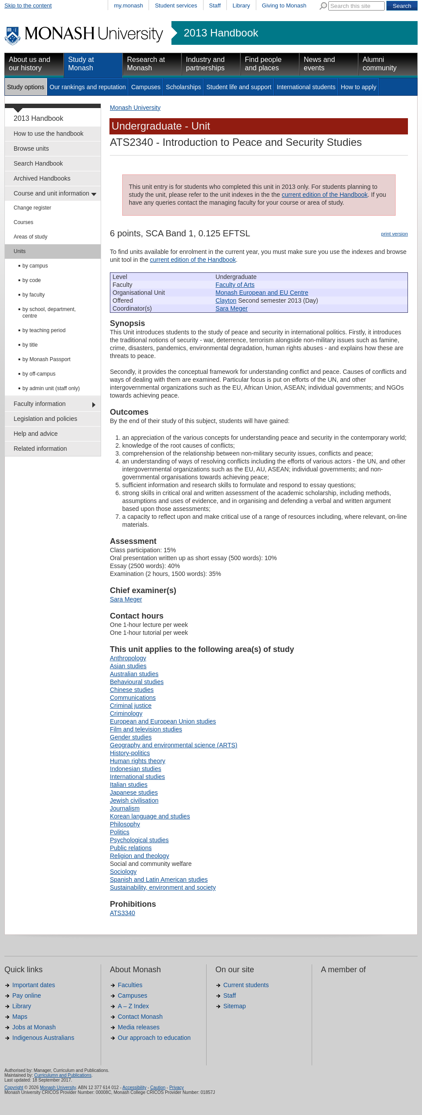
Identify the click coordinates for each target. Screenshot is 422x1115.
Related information (40, 448)
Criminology (126, 713)
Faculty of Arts (235, 284)
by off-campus (38, 374)
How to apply (358, 87)
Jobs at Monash (34, 1027)
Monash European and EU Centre (261, 292)
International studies (137, 776)
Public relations (131, 847)
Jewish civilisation (134, 800)
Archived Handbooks (42, 178)
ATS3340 (122, 912)
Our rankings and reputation (88, 87)
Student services (176, 5)
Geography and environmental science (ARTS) (173, 745)
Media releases (139, 1027)
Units (19, 251)
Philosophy (125, 824)
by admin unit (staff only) (51, 388)
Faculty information (39, 403)
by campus (35, 266)
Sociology (123, 871)
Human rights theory (137, 760)
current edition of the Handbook (324, 194)
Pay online (26, 995)
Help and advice (36, 433)
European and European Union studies (163, 721)
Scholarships (183, 87)
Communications (133, 697)
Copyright (13, 1087)
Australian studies (134, 673)
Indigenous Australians (43, 1037)
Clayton (225, 300)
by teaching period (43, 330)
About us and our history (29, 64)
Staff (215, 5)
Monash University (135, 107)
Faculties (130, 984)
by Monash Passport (46, 359)
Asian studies (128, 666)
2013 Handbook (221, 33)
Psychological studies (139, 839)
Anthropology (128, 658)
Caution (157, 1087)
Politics (119, 832)
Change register (32, 208)
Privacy (176, 1087)
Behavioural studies (137, 681)
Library (241, 5)
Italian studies (129, 784)
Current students (246, 984)
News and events (319, 64)
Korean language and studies (150, 816)
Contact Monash (140, 1016)
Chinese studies (132, 689)
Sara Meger (231, 308)
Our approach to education (154, 1037)
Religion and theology (139, 855)
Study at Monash (81, 64)
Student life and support (238, 87)
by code (31, 280)
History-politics (130, 753)
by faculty (33, 295)
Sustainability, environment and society (163, 887)
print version (394, 233)
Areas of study (30, 237)
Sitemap (234, 1006)
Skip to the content (28, 5)
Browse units (31, 148)
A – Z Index (133, 1006)
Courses (23, 222)
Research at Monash (146, 64)
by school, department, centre (49, 312)
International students (305, 87)
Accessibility (134, 1087)
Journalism (125, 808)
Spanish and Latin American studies (159, 879)
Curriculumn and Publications (62, 1075)
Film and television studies (146, 729)
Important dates (33, 984)
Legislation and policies (45, 418)
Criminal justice (131, 705)
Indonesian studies (135, 768)
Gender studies (131, 737)
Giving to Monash (284, 5)
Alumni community (380, 64)
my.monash (128, 5)
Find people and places (263, 64)
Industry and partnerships (205, 64)
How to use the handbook (49, 133)
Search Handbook (38, 163)
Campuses (145, 87)
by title (30, 345)
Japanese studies (134, 792)
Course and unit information (51, 193)
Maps (19, 1016)
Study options (25, 87)
